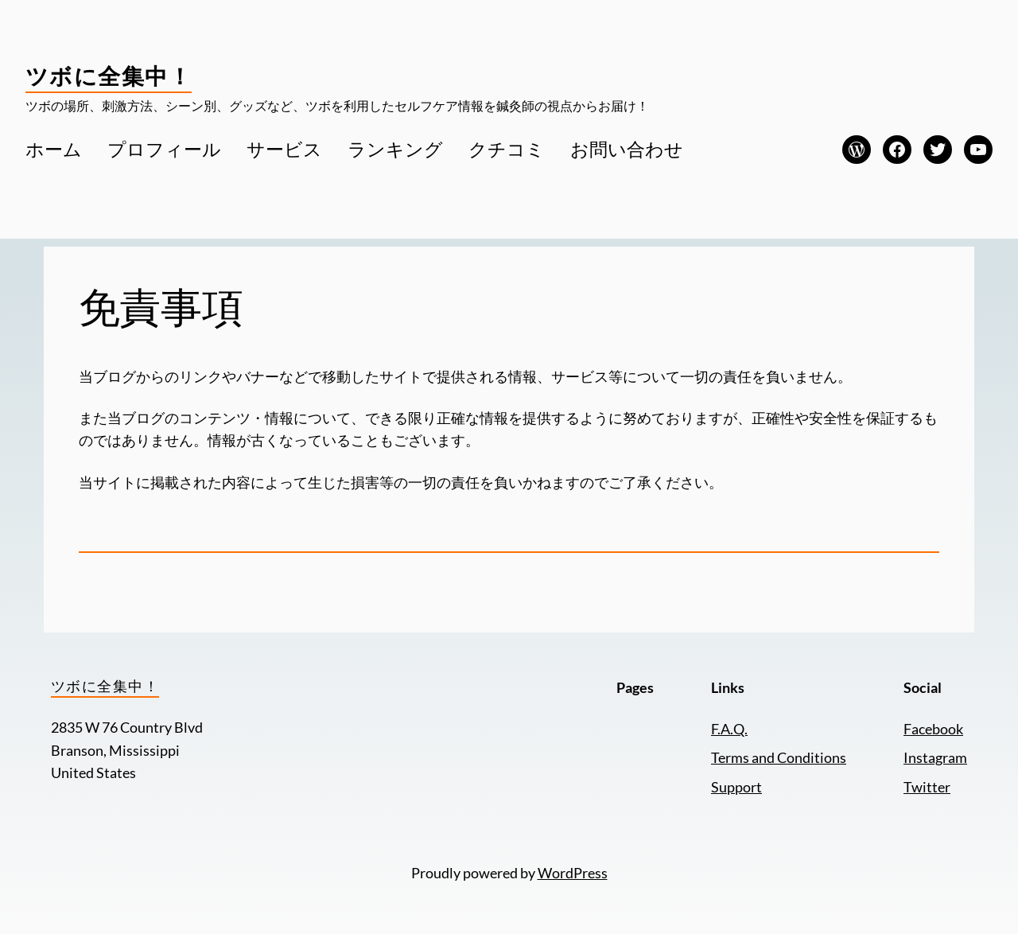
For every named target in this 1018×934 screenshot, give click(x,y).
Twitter (926, 787)
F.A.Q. (729, 729)
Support (736, 787)
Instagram (935, 757)
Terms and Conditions (778, 757)
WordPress (573, 873)
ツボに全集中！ (108, 75)
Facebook (933, 729)
